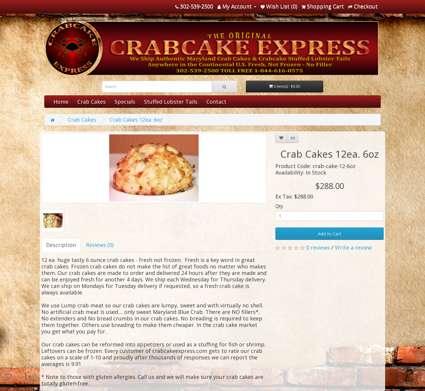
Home (60, 101)
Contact (216, 101)
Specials (125, 101)
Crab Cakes (91, 101)
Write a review (353, 247)
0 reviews (318, 247)
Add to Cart (329, 234)
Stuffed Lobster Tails (170, 101)
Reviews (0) (100, 244)
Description (61, 244)
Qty (279, 206)
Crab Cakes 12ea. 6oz (136, 119)
